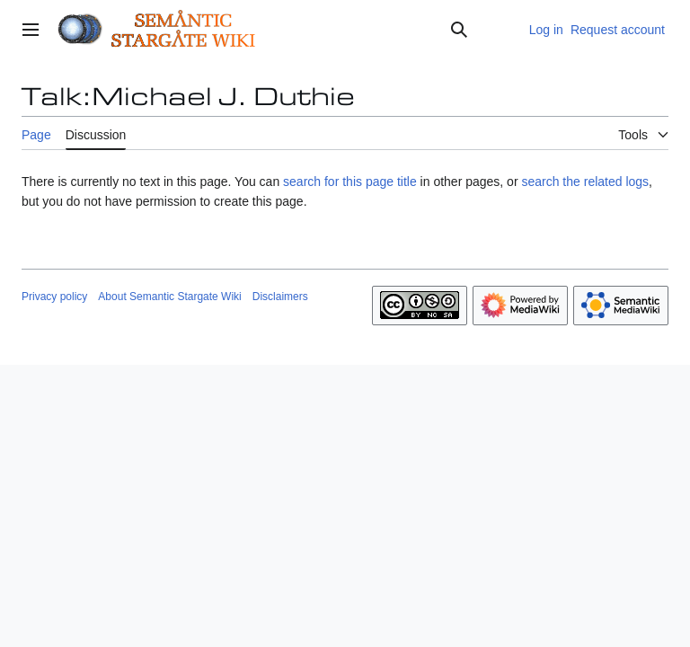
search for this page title (350, 181)
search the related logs (585, 181)
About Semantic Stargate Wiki (169, 296)
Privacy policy (54, 296)
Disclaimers (280, 296)
